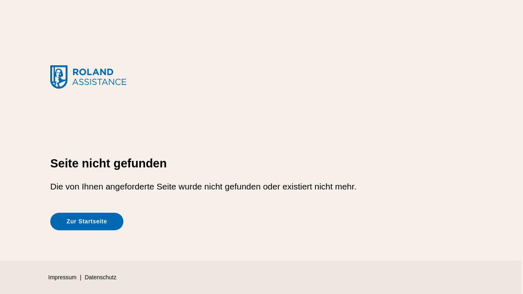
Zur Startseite (87, 221)
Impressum (62, 277)
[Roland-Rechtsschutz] (261, 77)
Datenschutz (100, 277)
